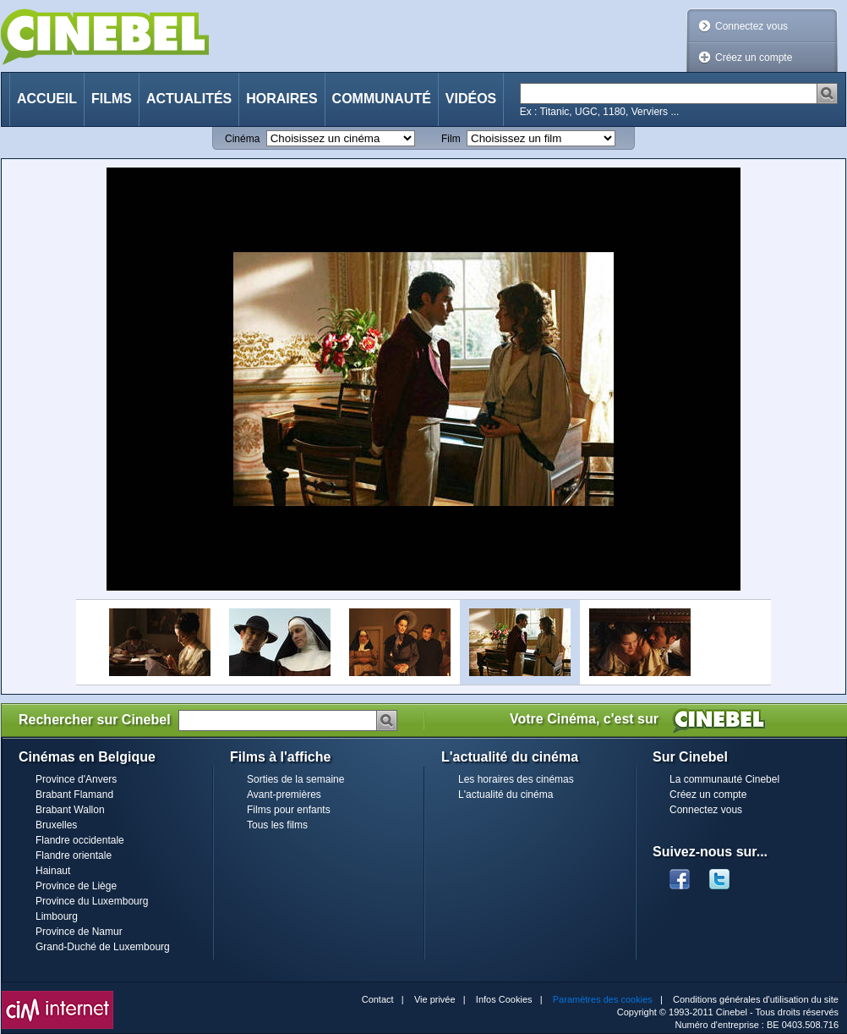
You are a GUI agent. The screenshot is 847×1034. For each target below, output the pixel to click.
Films (111, 98)
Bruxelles (56, 825)
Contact (378, 999)
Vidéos (470, 98)
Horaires (281, 98)
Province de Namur (79, 932)
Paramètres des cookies (603, 999)
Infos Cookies (504, 999)
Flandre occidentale (80, 840)
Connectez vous (751, 26)
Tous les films (277, 825)
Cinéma (242, 139)
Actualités (189, 98)
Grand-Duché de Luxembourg (103, 947)
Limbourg (57, 916)
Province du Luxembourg (92, 901)
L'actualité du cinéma (505, 794)
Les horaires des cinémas (516, 779)
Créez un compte (753, 57)
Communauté (381, 98)
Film (451, 139)
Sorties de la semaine (295, 779)
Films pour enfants (289, 810)
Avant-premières (284, 794)
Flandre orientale (74, 855)
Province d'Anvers (76, 779)
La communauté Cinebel (724, 779)
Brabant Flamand (74, 794)
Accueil (47, 98)
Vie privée (435, 999)
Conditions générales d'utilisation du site (756, 999)
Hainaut (53, 871)
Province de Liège (76, 886)
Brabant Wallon (70, 810)
